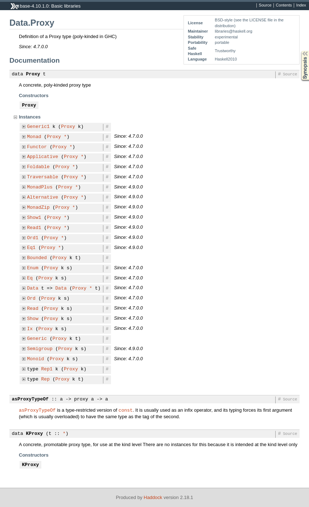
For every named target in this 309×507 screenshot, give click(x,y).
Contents (284, 5)
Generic (37, 339)
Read (32, 309)
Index (301, 5)
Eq (30, 278)
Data (32, 288)
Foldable (38, 167)
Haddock (153, 497)
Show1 (34, 218)
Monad (34, 137)
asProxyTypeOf (30, 399)
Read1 (34, 228)
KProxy (34, 434)
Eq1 (31, 248)
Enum (32, 268)
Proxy (33, 74)
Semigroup (40, 349)
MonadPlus (40, 187)
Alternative (42, 197)
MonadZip (38, 207)
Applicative (42, 157)
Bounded (37, 258)
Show (32, 319)
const (126, 410)
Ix (30, 329)
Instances (30, 117)
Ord (31, 298)
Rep (45, 379)
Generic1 (38, 127)
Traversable (42, 177)
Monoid (35, 359)
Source (265, 5)
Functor (37, 147)
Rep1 (47, 369)
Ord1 (32, 238)
